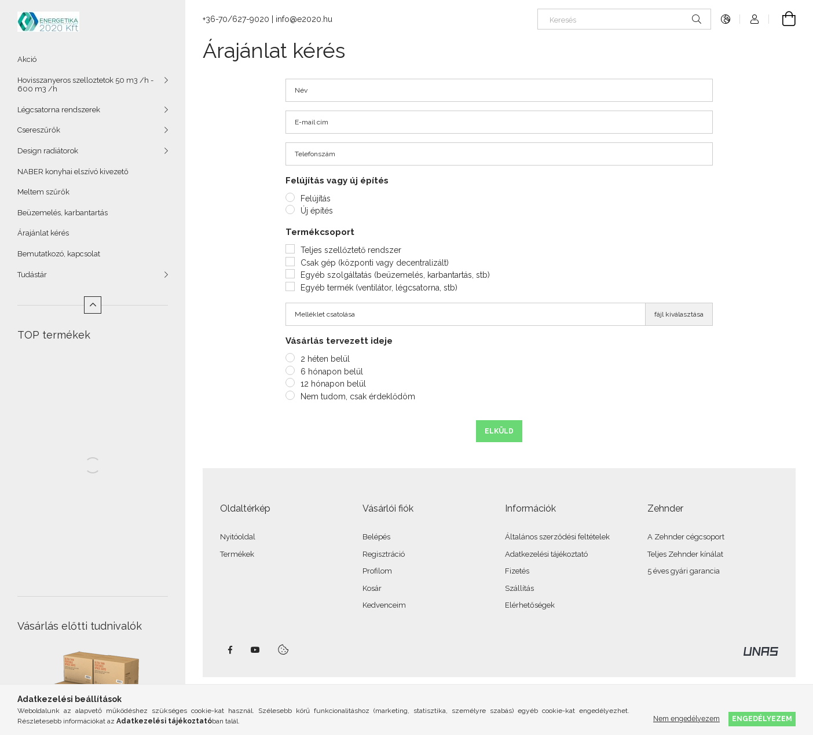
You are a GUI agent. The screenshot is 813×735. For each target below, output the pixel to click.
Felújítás (316, 198)
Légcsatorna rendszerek (58, 109)
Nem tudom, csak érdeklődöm (358, 396)
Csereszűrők (38, 130)
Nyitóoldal (237, 536)
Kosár (372, 588)
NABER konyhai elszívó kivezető (73, 171)
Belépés (376, 536)
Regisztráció (383, 554)
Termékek (237, 554)
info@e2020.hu (304, 19)
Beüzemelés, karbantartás (62, 212)
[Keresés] (624, 19)
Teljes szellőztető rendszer (351, 250)
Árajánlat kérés (43, 233)
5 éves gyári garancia (683, 571)
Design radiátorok (47, 150)
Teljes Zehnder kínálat (685, 554)
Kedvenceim (384, 605)
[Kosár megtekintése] (782, 19)
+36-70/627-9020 (236, 19)
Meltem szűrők (43, 192)
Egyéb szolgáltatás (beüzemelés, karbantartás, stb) (395, 275)
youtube (255, 650)
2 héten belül (325, 358)
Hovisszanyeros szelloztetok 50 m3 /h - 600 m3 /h (85, 85)
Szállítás (519, 588)
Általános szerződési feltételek (557, 536)
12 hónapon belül (333, 383)
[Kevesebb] (92, 305)
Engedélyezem (762, 718)
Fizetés (517, 571)
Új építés (317, 210)
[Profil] (754, 19)
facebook (230, 650)
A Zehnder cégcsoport (685, 536)
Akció (26, 59)
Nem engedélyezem (686, 718)
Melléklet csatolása (325, 314)
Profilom (377, 571)
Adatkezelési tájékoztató (546, 554)
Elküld (499, 431)
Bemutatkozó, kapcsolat (58, 253)
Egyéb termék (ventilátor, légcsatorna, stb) (379, 287)
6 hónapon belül (332, 371)
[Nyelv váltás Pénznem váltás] (725, 19)
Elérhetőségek (530, 605)
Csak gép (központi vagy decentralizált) (375, 262)
